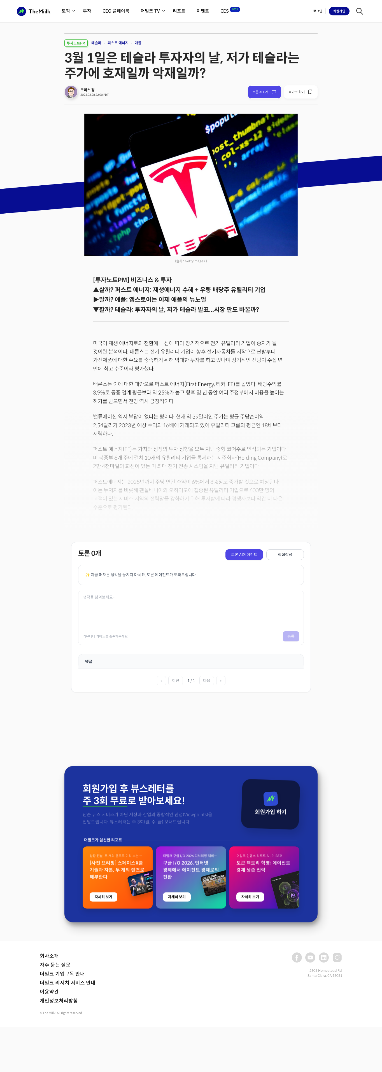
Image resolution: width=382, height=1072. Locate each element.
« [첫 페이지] (161, 680)
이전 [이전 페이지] (175, 680)
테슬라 (96, 43)
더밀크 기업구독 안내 (62, 974)
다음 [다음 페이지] (206, 680)
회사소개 (49, 956)
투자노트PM (76, 43)
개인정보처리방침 (59, 1001)
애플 (138, 43)
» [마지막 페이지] (221, 680)
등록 (291, 636)
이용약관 (49, 992)
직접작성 (285, 554)
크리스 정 (87, 90)
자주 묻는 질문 (55, 965)
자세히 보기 (103, 1040)
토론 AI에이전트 (244, 554)
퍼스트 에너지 (118, 43)
